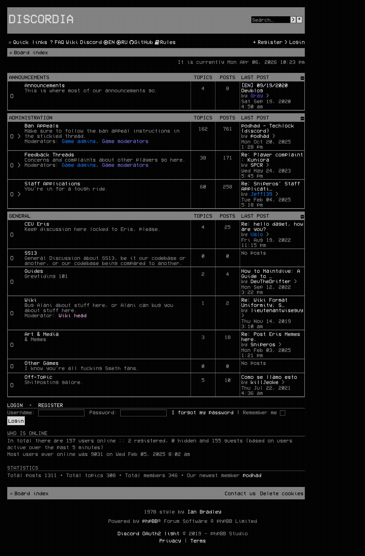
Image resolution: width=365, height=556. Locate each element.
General (20, 215)
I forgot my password (203, 412)
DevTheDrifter (271, 281)
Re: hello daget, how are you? (272, 226)
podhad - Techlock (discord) (267, 128)
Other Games (42, 362)
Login (15, 405)
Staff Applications (52, 183)
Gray (257, 95)
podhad (260, 135)
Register (50, 405)
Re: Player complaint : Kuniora (272, 157)
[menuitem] (56, 42)
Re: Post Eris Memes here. (270, 336)
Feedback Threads (49, 154)
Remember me (264, 412)
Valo (257, 234)
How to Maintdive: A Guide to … (270, 273)
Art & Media (42, 334)
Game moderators (125, 141)
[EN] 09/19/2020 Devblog (264, 88)
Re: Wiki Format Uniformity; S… (264, 302)
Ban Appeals (42, 125)
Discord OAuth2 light (149, 533)
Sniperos (263, 344)
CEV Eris (37, 223)
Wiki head (73, 315)
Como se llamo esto (269, 376)
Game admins (79, 141)
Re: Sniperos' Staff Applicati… (270, 186)
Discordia (41, 18)
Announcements (29, 77)
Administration (30, 117)
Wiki (31, 299)
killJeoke (264, 382)
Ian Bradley (204, 511)
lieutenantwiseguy (277, 310)
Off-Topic (38, 376)
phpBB (150, 521)
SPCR (257, 164)
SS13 (31, 252)
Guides (34, 270)
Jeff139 (261, 193)
